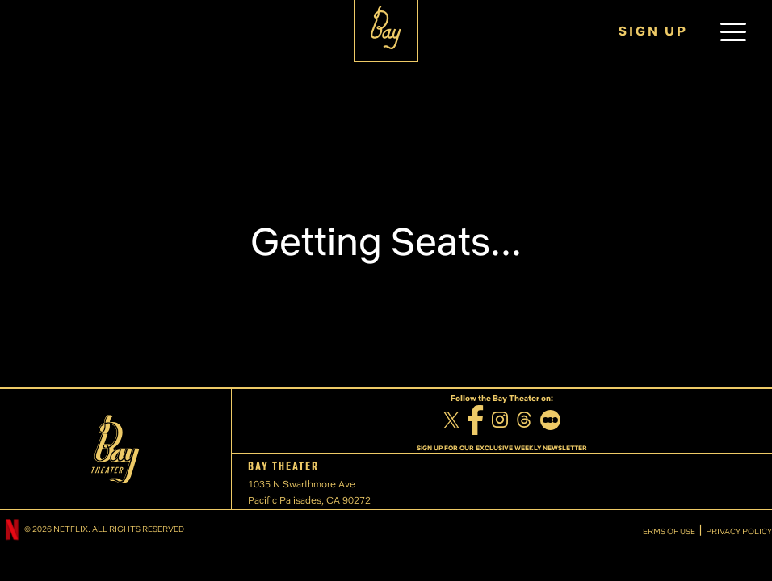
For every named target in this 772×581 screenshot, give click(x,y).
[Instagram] (500, 422)
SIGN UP (653, 31)
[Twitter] (451, 422)
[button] (733, 31)
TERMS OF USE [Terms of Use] (666, 532)
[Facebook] (476, 422)
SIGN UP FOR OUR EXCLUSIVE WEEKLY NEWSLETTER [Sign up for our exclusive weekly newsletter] (502, 448)
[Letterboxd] (550, 422)
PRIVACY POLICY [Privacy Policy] (739, 532)
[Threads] (524, 422)
